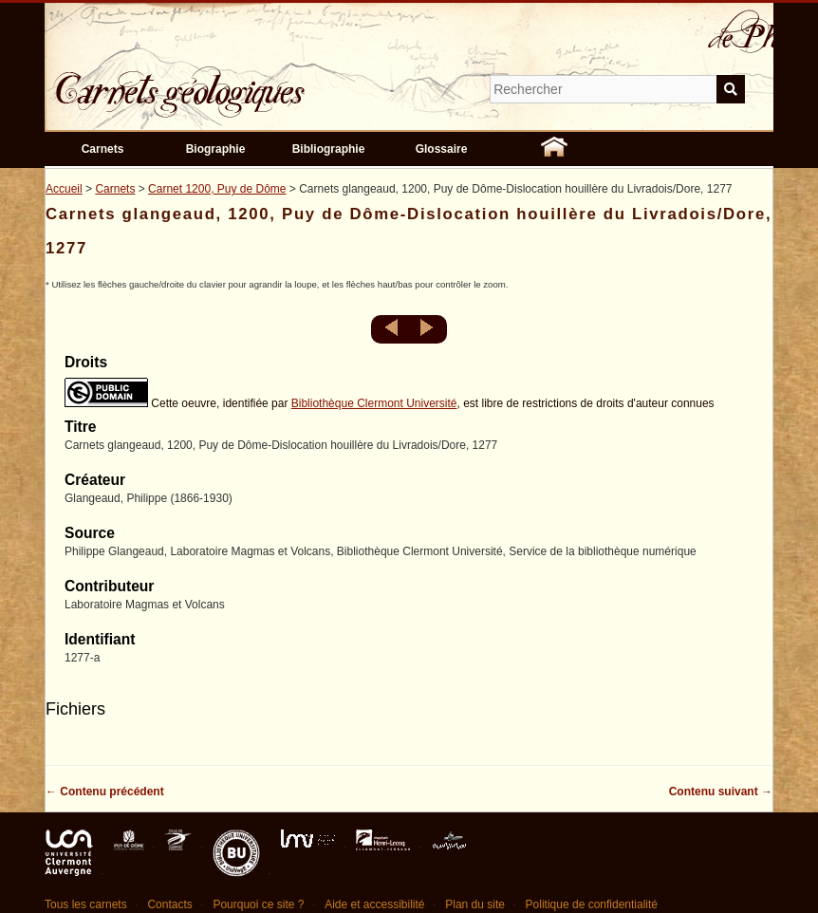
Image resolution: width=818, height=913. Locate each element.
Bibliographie (328, 149)
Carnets (103, 149)
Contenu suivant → (720, 791)
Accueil (64, 189)
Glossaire (442, 149)
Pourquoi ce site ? (258, 904)
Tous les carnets (86, 904)
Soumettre (730, 89)
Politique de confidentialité (592, 904)
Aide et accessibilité (374, 904)
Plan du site (475, 904)
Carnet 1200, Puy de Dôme (217, 189)
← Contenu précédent (105, 791)
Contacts (169, 904)
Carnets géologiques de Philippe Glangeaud (234, 79)
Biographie (216, 149)
